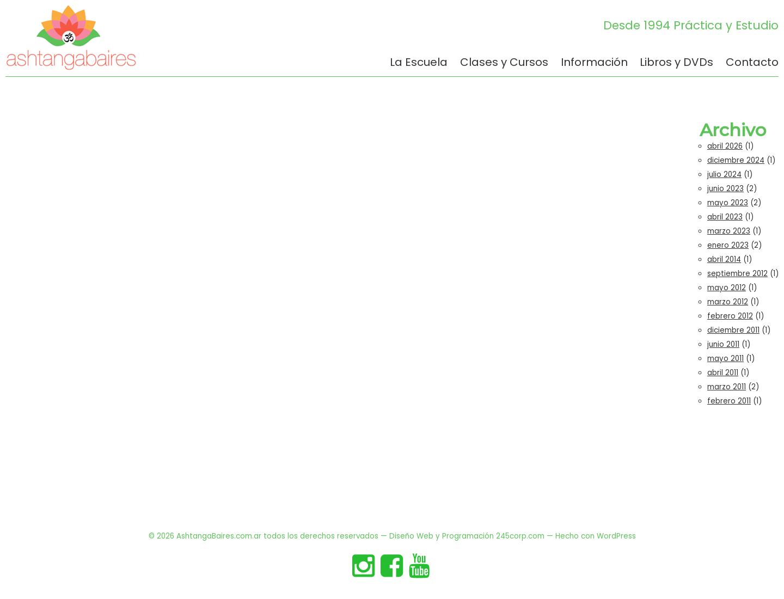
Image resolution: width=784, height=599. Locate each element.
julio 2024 (724, 174)
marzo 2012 (727, 302)
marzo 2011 (726, 387)
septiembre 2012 (737, 273)
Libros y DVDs (676, 63)
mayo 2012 (726, 288)
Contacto (752, 63)
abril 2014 (724, 259)
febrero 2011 (729, 401)
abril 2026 (725, 146)
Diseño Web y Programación (441, 536)
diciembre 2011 (733, 330)
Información (594, 63)
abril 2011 (722, 373)
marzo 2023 (728, 231)
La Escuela (419, 63)
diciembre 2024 (735, 160)
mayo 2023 (727, 203)
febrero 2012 (730, 316)
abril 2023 (725, 217)
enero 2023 (728, 245)
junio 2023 (725, 189)
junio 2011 (723, 344)
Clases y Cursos (504, 63)
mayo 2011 (725, 358)
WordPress (616, 536)
